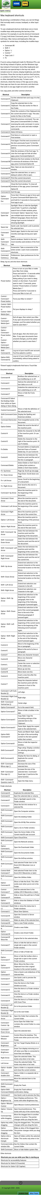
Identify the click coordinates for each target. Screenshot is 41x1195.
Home (16, 3)
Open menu (5, 10)
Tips (25, 3)
